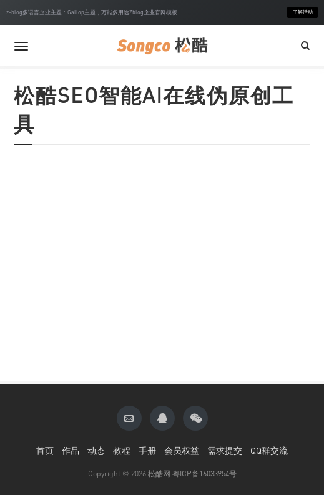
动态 (96, 450)
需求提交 (224, 450)
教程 (121, 450)
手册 (147, 450)
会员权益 (181, 450)
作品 (70, 450)
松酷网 (159, 473)
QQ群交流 (269, 450)
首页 (45, 450)
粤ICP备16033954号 (204, 473)
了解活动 (303, 12)
